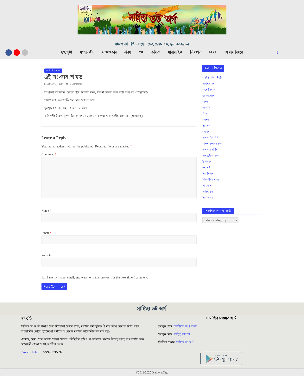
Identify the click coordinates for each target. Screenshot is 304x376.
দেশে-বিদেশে (208, 90)
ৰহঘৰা (212, 52)
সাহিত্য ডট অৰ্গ (182, 334)
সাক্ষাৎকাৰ (109, 52)
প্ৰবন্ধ (127, 52)
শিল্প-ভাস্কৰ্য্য (207, 198)
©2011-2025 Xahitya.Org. (152, 372)
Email (46, 233)
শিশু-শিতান (207, 174)
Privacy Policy (30, 352)
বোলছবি (206, 108)
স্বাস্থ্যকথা (206, 126)
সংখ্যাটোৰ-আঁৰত (53, 70)
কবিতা (155, 52)
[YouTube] (17, 52)
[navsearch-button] (280, 52)
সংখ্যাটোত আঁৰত (210, 156)
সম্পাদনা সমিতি (210, 150)
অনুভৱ (205, 120)
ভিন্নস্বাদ (195, 52)
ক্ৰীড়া (205, 114)
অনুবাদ (205, 132)
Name (46, 211)
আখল (205, 102)
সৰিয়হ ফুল (207, 192)
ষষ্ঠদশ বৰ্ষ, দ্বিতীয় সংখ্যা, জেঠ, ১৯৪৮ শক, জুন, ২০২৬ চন (152, 44)
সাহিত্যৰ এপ (208, 84)
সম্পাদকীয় (87, 52)
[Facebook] (8, 52)
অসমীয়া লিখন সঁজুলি (212, 78)
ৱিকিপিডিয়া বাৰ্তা (210, 180)
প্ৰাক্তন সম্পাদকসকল (212, 144)
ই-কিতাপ (207, 162)
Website (46, 255)
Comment (48, 154)
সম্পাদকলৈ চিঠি (210, 138)
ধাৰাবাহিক (175, 52)
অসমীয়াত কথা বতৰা (186, 326)
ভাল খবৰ (207, 186)
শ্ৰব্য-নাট (206, 168)
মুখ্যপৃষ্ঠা (66, 52)
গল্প (141, 52)
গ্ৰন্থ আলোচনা (208, 96)
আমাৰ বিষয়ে (234, 52)
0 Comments (74, 84)
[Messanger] (25, 52)
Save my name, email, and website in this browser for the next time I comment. (97, 277)
